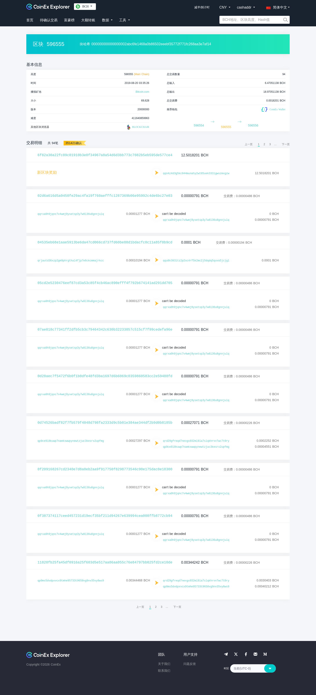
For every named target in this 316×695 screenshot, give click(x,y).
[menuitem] (286, 144)
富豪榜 (69, 20)
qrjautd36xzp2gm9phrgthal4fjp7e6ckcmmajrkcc (71, 260)
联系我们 (164, 670)
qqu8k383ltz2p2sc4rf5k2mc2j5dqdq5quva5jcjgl (196, 260)
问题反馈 (189, 664)
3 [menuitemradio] (270, 144)
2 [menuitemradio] (264, 144)
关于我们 (164, 664)
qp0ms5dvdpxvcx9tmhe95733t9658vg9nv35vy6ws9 (71, 580)
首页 (29, 20)
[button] (276, 6)
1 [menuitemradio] (258, 144)
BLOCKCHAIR (137, 127)
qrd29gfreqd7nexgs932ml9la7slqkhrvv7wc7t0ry (196, 441)
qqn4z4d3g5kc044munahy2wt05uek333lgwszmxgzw (196, 173)
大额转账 (88, 20)
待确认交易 (48, 20)
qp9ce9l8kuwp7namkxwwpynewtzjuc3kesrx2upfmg (71, 441)
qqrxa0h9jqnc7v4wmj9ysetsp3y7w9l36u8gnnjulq (71, 214)
